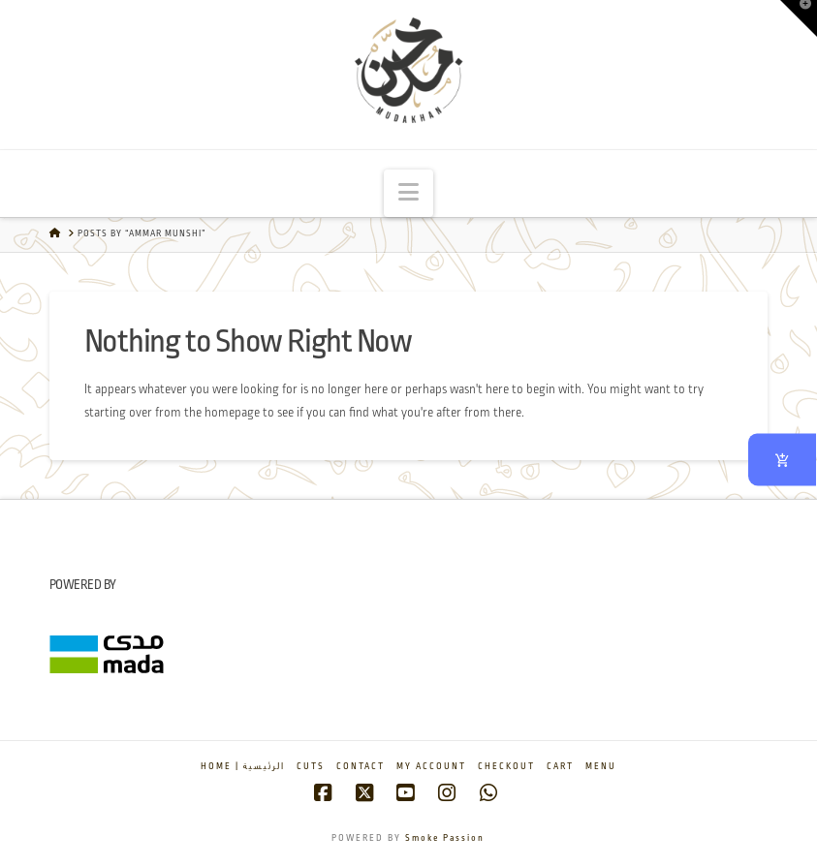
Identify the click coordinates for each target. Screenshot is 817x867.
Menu (600, 766)
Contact (360, 766)
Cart (560, 766)
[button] (408, 193)
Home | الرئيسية (243, 766)
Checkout (506, 766)
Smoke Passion (445, 838)
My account (431, 766)
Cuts (311, 766)
